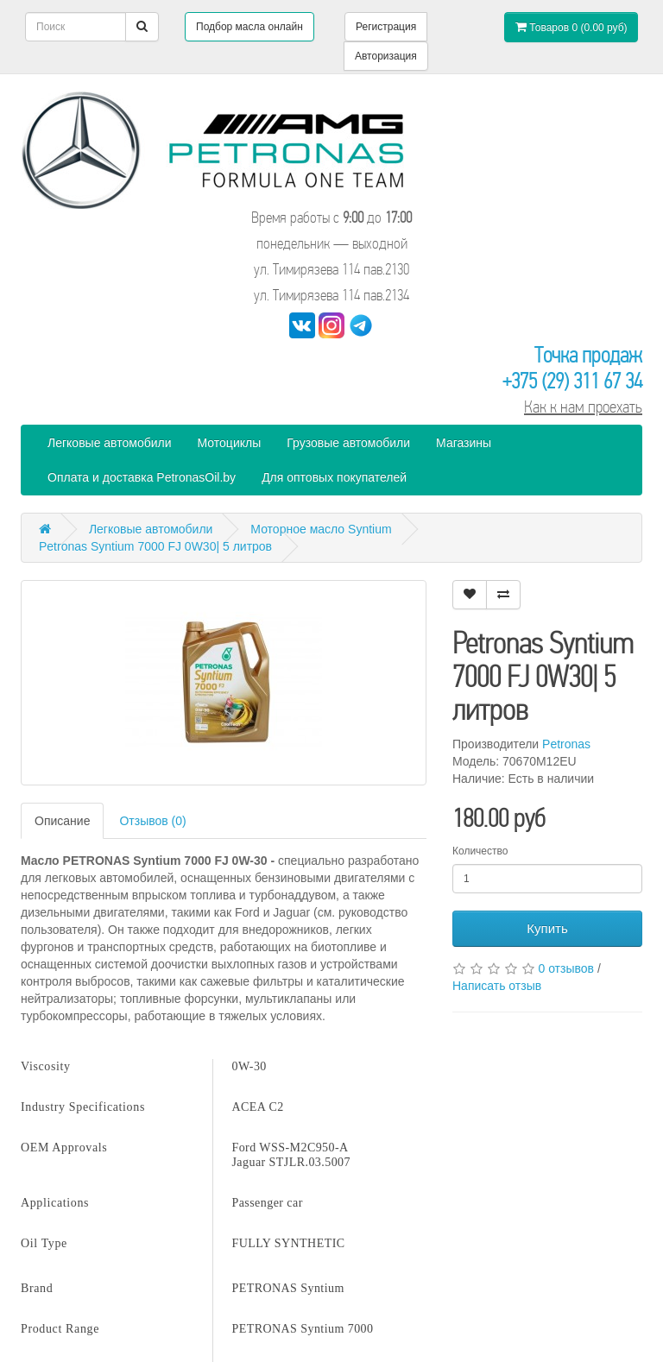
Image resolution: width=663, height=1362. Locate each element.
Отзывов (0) (152, 821)
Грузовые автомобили (348, 443)
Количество (480, 851)
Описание (62, 821)
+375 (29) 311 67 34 (572, 381)
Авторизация (386, 56)
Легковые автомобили (109, 443)
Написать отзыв (496, 986)
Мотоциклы (230, 443)
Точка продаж (588, 355)
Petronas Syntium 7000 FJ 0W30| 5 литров (155, 546)
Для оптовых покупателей (334, 477)
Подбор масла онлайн (249, 27)
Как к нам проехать (583, 407)
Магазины (463, 443)
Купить (547, 928)
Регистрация (386, 27)
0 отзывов (566, 968)
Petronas (566, 744)
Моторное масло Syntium (320, 529)
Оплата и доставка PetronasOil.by (141, 477)
